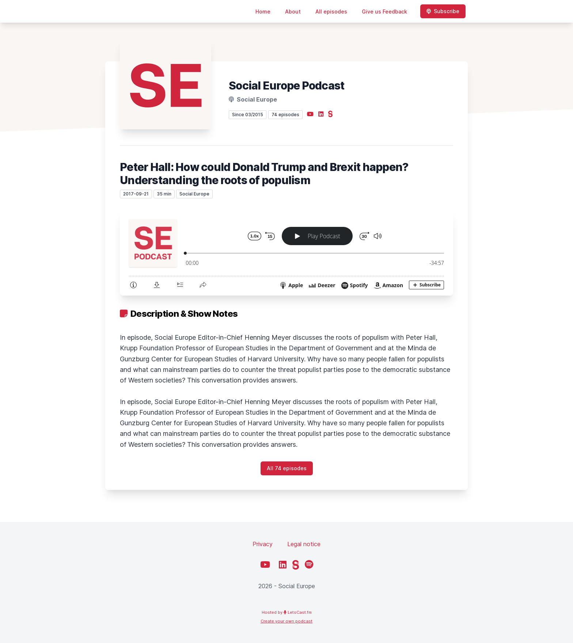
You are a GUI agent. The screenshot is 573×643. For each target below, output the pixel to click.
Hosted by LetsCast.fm (287, 612)
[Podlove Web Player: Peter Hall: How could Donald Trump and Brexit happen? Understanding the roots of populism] (286, 252)
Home (262, 11)
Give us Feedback (384, 11)
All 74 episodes (287, 468)
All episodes (331, 11)
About (293, 11)
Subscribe (442, 11)
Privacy (263, 544)
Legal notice (303, 544)
